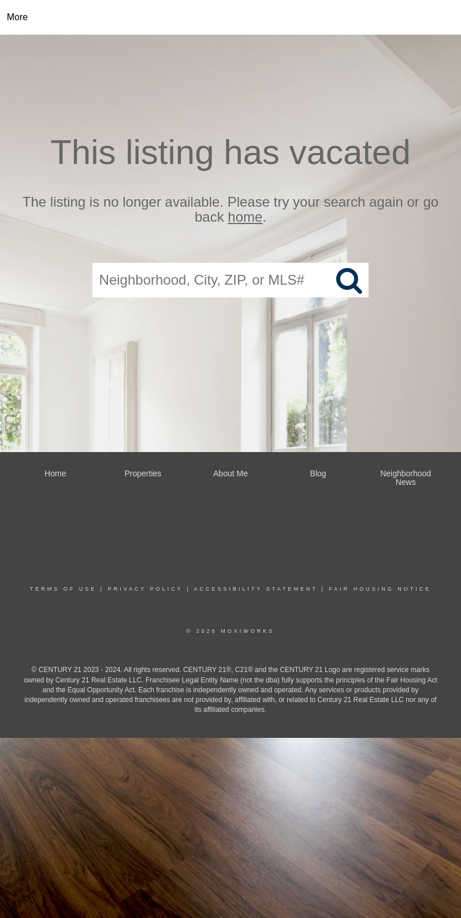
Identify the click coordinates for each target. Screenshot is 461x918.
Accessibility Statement (256, 589)
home (245, 217)
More (17, 17)
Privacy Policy (145, 589)
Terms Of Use (63, 589)
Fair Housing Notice (380, 589)
